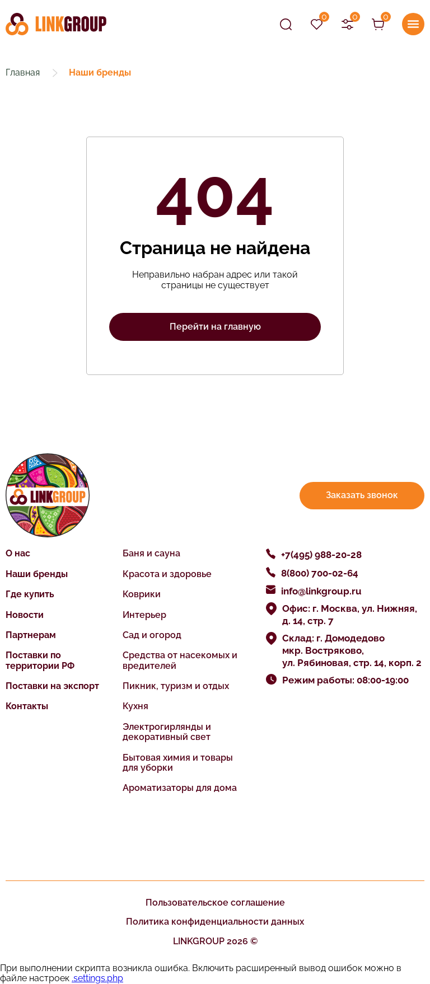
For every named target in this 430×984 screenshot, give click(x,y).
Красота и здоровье (167, 574)
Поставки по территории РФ (40, 660)
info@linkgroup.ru (321, 591)
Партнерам (31, 635)
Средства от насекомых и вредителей (180, 660)
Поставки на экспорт (52, 686)
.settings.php (97, 978)
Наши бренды (37, 574)
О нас (18, 553)
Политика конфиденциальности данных (215, 921)
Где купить (30, 594)
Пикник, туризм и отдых (176, 686)
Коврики (142, 594)
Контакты (27, 706)
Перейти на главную (215, 326)
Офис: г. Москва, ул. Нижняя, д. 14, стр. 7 (349, 614)
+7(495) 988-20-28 (321, 554)
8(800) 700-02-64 (319, 573)
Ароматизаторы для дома (180, 787)
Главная (23, 72)
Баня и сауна (151, 553)
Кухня (135, 706)
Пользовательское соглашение (215, 902)
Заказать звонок (362, 495)
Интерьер (144, 615)
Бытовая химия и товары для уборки (178, 762)
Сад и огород (152, 635)
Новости (25, 615)
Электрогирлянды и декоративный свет (167, 731)
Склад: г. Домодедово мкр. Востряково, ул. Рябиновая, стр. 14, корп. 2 (352, 650)
